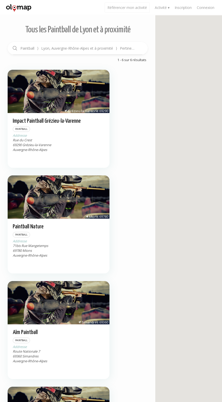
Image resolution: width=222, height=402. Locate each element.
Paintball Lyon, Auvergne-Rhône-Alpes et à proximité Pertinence (78, 48)
